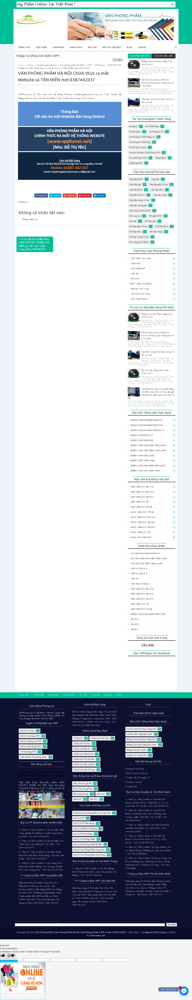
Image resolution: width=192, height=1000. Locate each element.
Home (21, 65)
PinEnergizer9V (136, 163)
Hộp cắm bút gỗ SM (141, 507)
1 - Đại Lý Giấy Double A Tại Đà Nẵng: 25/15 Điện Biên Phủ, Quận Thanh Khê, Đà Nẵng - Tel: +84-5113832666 (94, 872)
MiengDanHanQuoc (142, 435)
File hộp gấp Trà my (138, 226)
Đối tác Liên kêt (111, 47)
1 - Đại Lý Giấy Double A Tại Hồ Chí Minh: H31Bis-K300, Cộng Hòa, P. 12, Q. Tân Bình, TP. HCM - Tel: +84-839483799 (147, 802)
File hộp (132, 221)
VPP (89, 65)
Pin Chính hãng (152, 126)
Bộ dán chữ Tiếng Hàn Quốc (147, 563)
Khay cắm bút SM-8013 (143, 527)
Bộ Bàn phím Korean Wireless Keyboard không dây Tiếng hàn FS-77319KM (158, 82)
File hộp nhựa (135, 231)
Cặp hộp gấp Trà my (158, 184)
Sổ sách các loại (140, 294)
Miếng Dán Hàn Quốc (143, 455)
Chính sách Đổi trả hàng (84, 769)
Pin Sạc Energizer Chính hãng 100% (144, 152)
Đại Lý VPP (79, 818)
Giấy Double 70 (139, 568)
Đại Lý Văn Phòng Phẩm (84, 839)
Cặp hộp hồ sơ (135, 190)
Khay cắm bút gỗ (140, 532)
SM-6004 (135, 624)
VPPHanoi (100, 65)
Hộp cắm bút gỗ (140, 502)
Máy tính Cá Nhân (141, 284)
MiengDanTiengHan (142, 440)
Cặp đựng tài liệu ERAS (140, 210)
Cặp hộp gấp (135, 184)
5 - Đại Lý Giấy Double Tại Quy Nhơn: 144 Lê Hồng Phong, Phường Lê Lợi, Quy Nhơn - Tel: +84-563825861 (148, 850)
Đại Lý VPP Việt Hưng (84, 823)
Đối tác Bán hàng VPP (30, 736)
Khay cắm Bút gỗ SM (142, 512)
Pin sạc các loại (140, 289)
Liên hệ (142, 47)
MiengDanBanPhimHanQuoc (147, 420)
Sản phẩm (58, 47)
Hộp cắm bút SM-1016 (142, 487)
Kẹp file (135, 278)
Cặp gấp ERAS (136, 179)
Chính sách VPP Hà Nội (84, 759)
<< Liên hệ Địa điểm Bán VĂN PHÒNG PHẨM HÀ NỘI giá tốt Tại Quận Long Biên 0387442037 (34, 244)
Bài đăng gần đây (139, 56)
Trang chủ (24, 47)
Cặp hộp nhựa (157, 190)
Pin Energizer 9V (156, 131)
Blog (129, 47)
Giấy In (134, 274)
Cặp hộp (155, 179)
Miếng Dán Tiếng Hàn (143, 460)
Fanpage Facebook (134, 768)
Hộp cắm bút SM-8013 (142, 497)
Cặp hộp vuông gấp (138, 205)
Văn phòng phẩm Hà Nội (72, 65)
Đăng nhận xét (30, 219)
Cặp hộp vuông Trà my (139, 200)
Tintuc (30, 65)
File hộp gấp (150, 221)
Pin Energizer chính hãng (140, 142)
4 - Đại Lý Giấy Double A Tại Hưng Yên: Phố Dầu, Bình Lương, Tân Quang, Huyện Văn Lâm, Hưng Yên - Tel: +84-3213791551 (41, 866)
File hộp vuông (156, 231)
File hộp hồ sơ (162, 226)
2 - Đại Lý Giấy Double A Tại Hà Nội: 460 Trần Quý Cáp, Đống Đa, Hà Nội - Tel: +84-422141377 (41, 844)
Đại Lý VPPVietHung (83, 834)
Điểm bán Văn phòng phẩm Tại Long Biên (92, 813)
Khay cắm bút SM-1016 (143, 517)
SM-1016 (135, 619)
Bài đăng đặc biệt (163, 56)
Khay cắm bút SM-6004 (143, 522)
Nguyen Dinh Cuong (155, 932)
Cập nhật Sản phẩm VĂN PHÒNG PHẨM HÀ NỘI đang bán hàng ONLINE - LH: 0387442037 (42, 775)
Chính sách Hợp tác (82, 749)
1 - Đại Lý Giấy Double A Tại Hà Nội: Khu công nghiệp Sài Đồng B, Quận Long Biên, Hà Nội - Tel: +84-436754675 (41, 833)
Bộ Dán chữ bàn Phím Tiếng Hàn (149, 558)
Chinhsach (78, 738)
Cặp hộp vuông (160, 195)
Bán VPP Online (27, 731)
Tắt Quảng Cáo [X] (9, 961)
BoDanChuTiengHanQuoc (146, 553)
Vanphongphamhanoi (47, 65)
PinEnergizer (160, 158)
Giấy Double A (139, 573)
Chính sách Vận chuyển (84, 764)
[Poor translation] (11, 955)
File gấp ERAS (155, 216)
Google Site (131, 786)
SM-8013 (135, 629)
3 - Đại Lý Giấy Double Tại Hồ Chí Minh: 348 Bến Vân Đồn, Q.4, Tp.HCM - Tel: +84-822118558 (147, 828)
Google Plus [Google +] (137, 777)
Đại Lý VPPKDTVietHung (85, 828)
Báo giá (92, 47)
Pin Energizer (135, 131)
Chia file (136, 263)
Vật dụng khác (139, 299)
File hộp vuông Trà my (139, 237)
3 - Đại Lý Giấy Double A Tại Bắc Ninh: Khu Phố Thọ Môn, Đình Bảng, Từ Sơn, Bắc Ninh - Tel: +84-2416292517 (41, 855)
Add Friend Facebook (136, 773)
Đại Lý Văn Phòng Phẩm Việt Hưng (89, 855)
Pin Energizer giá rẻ (137, 147)
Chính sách (76, 47)
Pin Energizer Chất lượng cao (142, 137)
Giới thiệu (41, 47)
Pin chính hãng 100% (138, 158)
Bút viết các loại (141, 258)
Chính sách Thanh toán (83, 754)
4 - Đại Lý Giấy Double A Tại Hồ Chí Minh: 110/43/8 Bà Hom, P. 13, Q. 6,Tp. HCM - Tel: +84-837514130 (145, 839)
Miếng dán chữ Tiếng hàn (145, 471)
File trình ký (138, 268)
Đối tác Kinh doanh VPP (30, 746)
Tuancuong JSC (98, 935)
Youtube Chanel (133, 782)
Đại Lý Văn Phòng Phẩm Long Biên (89, 849)
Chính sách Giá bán (82, 743)
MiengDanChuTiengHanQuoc (147, 430)
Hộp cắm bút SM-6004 (142, 492)
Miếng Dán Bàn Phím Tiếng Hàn (148, 445)
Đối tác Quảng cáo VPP (30, 741)
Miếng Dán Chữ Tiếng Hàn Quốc (148, 450)
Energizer (133, 126)
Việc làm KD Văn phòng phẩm (33, 757)
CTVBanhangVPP (28, 752)
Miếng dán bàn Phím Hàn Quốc (148, 466)
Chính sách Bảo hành (100, 738)
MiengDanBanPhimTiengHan (147, 425)
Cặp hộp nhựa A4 (137, 195)
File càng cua (135, 216)
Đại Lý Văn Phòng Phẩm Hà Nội (88, 844)
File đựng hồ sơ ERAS (139, 242)
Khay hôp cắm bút (141, 537)
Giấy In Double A (140, 584)
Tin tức (83, 694)
